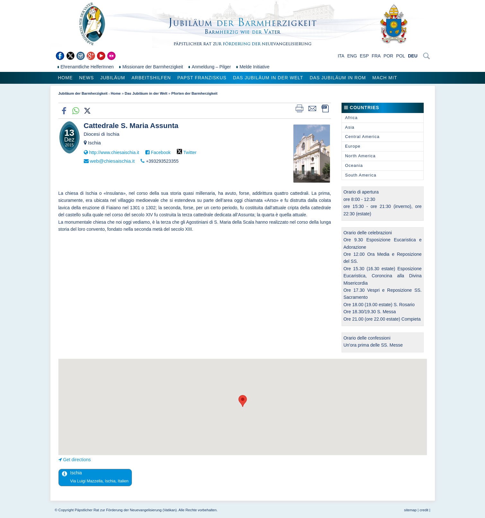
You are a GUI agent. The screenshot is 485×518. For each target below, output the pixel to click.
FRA (376, 55)
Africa (351, 117)
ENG (352, 55)
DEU (413, 55)
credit (424, 510)
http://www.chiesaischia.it (114, 152)
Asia (349, 127)
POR (388, 55)
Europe (352, 146)
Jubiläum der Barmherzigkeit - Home (89, 93)
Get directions (77, 459)
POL (400, 55)
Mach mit (384, 77)
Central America (362, 136)
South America (361, 175)
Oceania (354, 165)
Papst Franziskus (201, 77)
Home (65, 77)
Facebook (160, 152)
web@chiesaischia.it (112, 161)
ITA (341, 55)
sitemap (410, 510)
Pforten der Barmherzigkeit (194, 93)
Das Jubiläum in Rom (338, 77)
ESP (364, 55)
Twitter (189, 152)
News (86, 77)
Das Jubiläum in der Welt (268, 77)
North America (360, 155)
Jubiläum (112, 77)
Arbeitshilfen (151, 77)
